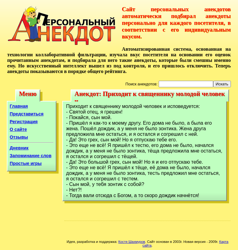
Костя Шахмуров (131, 242)
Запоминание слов (30, 155)
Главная (19, 106)
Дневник (19, 147)
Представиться (26, 113)
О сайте (18, 129)
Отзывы (19, 137)
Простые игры (26, 163)
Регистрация (23, 121)
